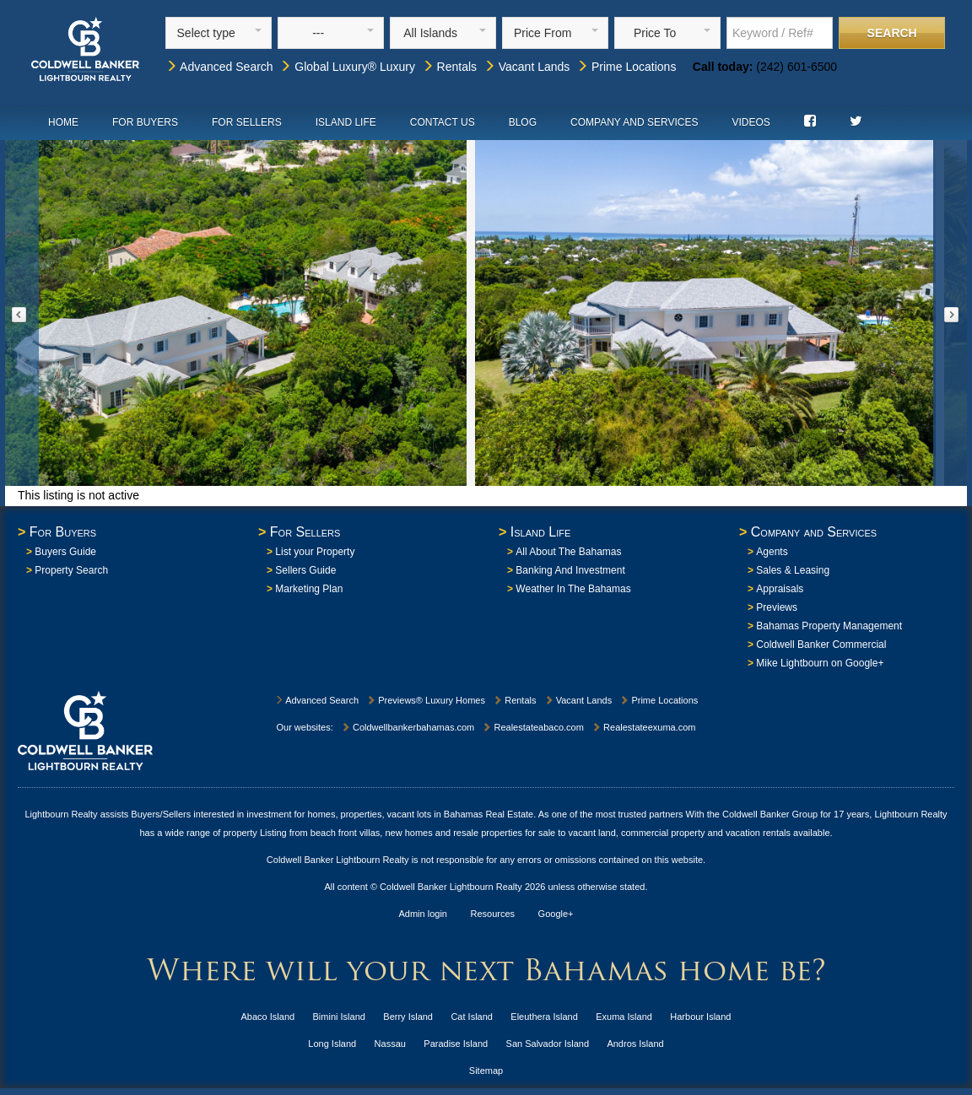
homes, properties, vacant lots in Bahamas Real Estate (420, 814)
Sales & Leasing (792, 570)
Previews (776, 607)
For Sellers (247, 122)
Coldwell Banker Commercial (821, 644)
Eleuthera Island (544, 1016)
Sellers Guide (305, 570)
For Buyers (145, 122)
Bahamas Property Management (829, 626)
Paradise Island (456, 1043)
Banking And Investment (570, 570)
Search (892, 33)
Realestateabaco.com (532, 727)
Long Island (332, 1043)
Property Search (71, 570)
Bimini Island (339, 1016)
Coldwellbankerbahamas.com (407, 727)
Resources (493, 914)
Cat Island (472, 1016)
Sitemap (486, 1070)
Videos (751, 122)
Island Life (346, 122)
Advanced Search (219, 66)
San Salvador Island (547, 1043)
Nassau (390, 1043)
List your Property (314, 552)
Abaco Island (268, 1016)
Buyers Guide (65, 552)
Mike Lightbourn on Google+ (819, 663)
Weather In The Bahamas (573, 589)
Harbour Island (700, 1016)
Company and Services (634, 122)
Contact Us (442, 122)
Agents (771, 552)
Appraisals (779, 589)
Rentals (449, 66)
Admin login (423, 914)
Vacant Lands (526, 66)
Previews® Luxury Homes (425, 700)
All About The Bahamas (568, 552)
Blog (523, 122)
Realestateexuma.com (643, 727)
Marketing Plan (309, 589)
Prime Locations (626, 66)
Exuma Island (624, 1016)
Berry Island (408, 1016)
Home (63, 122)
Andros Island (635, 1043)
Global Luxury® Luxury (347, 66)
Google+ (556, 914)
